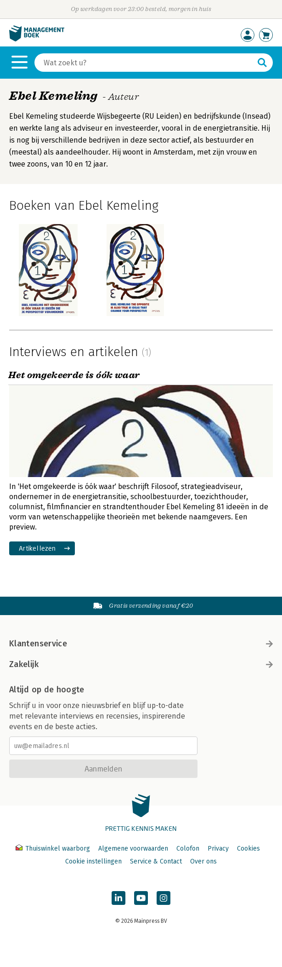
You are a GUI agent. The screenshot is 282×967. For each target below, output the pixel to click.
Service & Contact (156, 861)
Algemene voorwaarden (133, 848)
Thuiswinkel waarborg (54, 848)
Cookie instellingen (93, 861)
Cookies (248, 848)
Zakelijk (141, 664)
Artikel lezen (37, 548)
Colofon (187, 848)
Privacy (218, 848)
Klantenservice (141, 644)
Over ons (203, 861)
